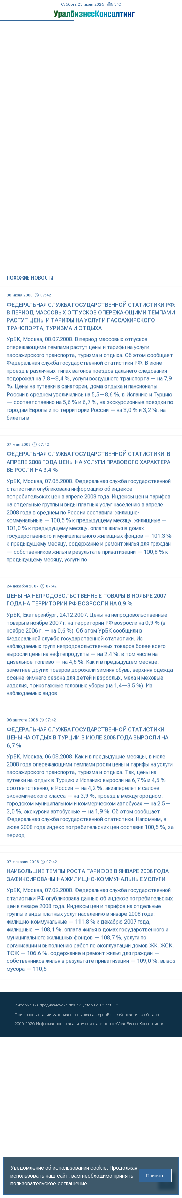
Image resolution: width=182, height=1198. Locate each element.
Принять (155, 1175)
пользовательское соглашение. (49, 1183)
